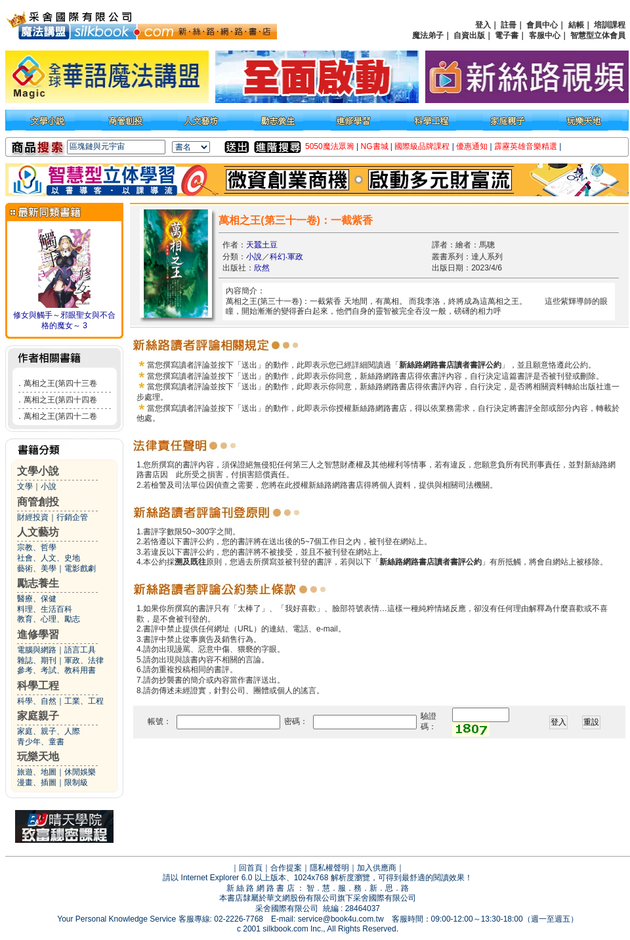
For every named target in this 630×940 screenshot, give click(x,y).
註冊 (508, 25)
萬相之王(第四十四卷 (60, 399)
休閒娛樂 (80, 772)
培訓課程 (609, 25)
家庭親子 (38, 715)
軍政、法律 (84, 660)
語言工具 (80, 649)
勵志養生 (38, 583)
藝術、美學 (36, 568)
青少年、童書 (40, 741)
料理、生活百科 (44, 609)
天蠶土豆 (262, 244)
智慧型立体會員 (597, 35)
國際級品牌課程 (422, 146)
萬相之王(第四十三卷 (60, 383)
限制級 (76, 782)
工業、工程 (84, 701)
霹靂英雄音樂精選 (525, 146)
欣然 (262, 267)
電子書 (506, 35)
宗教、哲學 (36, 547)
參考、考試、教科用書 (56, 670)
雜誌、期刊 (36, 660)
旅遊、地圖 (36, 772)
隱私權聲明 (329, 867)
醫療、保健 (36, 598)
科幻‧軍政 (286, 256)
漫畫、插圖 (36, 782)
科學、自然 (36, 701)
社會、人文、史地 (48, 558)
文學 (25, 486)
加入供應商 (376, 867)
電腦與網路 (36, 649)
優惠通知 (472, 146)
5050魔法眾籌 (329, 146)
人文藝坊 (38, 532)
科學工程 (38, 685)
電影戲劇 (80, 568)
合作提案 (286, 867)
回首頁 (250, 867)
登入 (483, 25)
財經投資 (33, 517)
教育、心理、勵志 (48, 619)
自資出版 (469, 35)
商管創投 (38, 501)
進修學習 (38, 634)
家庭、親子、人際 (48, 731)
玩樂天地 (38, 756)
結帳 (576, 25)
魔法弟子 (428, 35)
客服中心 (544, 35)
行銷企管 (72, 517)
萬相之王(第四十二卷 (60, 416)
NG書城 (374, 146)
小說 (48, 486)
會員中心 (542, 25)
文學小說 (38, 471)
